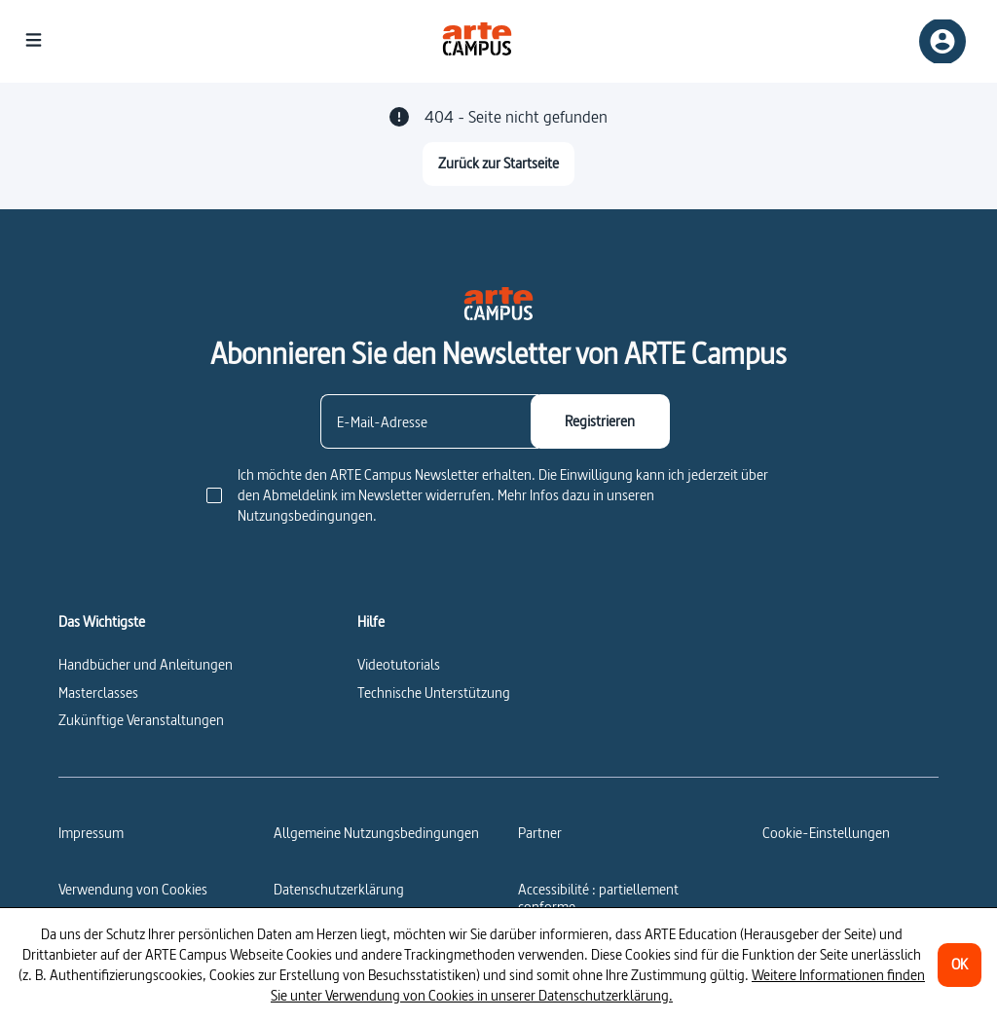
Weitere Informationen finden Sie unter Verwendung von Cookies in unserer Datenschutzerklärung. (598, 985)
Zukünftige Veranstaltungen (141, 720)
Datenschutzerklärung (339, 889)
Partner (540, 832)
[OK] (959, 965)
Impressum (91, 832)
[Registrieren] (600, 421)
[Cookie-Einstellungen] (826, 833)
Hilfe (371, 622)
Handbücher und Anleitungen (145, 664)
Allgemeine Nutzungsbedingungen (376, 832)
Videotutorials (398, 664)
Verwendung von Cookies (132, 889)
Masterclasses (98, 692)
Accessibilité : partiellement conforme (598, 898)
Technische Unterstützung (433, 692)
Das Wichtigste (101, 622)
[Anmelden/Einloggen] (942, 41)
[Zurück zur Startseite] (498, 164)
